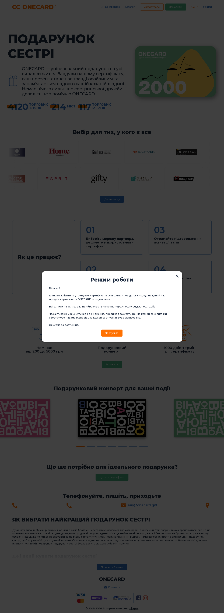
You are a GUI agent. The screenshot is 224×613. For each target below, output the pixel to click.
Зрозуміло (111, 333)
